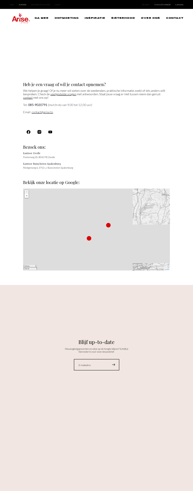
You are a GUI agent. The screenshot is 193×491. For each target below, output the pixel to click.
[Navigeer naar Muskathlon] (40, 5)
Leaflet (166, 269)
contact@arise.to (42, 112)
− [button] (27, 196)
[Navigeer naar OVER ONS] (150, 18)
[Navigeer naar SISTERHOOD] (123, 18)
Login (179, 5)
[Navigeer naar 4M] (12, 5)
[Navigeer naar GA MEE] (42, 18)
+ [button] (27, 192)
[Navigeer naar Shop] (145, 5)
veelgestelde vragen (63, 94)
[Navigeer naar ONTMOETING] (67, 18)
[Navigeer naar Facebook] (28, 132)
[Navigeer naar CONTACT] (174, 18)
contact (28, 97)
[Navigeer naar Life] (57, 5)
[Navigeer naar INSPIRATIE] (95, 18)
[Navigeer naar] (50, 132)
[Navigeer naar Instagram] (39, 132)
